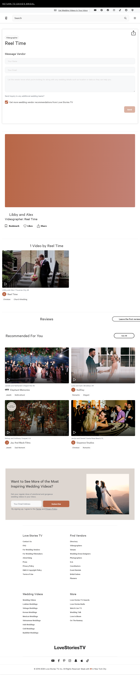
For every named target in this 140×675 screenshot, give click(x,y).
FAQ (24, 545)
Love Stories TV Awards (79, 600)
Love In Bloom (75, 616)
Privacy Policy (51, 508)
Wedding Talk (75, 612)
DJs (71, 562)
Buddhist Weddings (30, 632)
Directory (74, 541)
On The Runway (76, 620)
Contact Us (27, 541)
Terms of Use (28, 574)
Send (129, 109)
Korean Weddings (30, 612)
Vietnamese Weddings (32, 620)
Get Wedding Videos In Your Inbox (72, 10)
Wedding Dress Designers (80, 553)
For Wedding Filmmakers (33, 553)
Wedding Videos (29, 600)
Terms (38, 508)
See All (124, 335)
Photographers (76, 557)
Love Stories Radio (77, 604)
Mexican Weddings (30, 616)
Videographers (76, 545)
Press (25, 562)
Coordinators (75, 566)
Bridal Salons (75, 574)
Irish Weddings (29, 624)
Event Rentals (75, 570)
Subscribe (56, 503)
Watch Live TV (76, 608)
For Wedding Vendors (31, 549)
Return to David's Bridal (18, 3)
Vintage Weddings (30, 608)
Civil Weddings (29, 628)
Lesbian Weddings (30, 604)
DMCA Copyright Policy (32, 570)
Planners (73, 578)
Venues (73, 549)
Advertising (27, 557)
